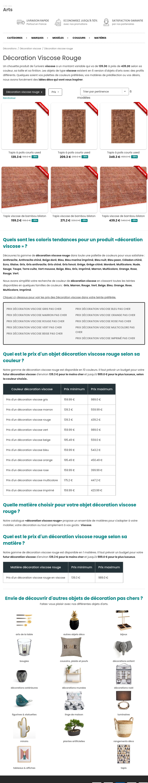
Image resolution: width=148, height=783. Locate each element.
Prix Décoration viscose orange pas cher (105, 315)
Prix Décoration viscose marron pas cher (37, 315)
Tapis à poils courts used (24, 152)
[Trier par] (104, 91)
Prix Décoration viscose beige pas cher (35, 333)
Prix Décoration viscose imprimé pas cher (105, 338)
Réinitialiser (9, 98)
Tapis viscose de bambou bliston (24, 216)
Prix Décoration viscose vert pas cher (34, 327)
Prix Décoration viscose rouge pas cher (35, 321)
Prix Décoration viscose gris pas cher (34, 309)
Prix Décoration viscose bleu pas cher (103, 309)
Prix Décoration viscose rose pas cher (103, 321)
